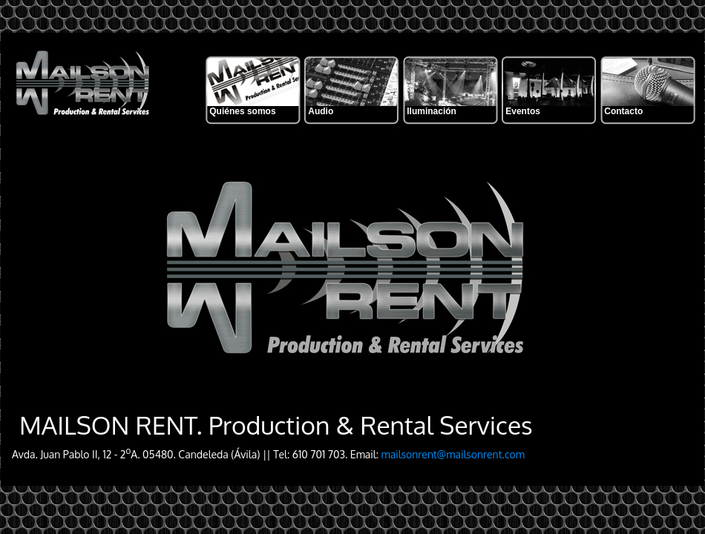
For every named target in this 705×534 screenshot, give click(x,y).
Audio (320, 111)
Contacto (623, 111)
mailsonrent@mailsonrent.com (453, 454)
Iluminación (431, 111)
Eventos (522, 111)
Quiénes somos (242, 111)
